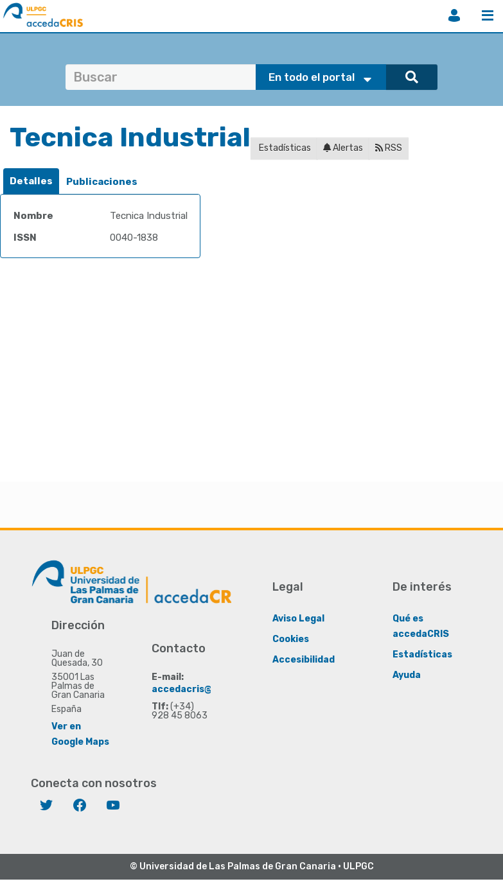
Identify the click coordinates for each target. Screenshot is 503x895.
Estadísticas (284, 148)
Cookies (290, 639)
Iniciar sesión (454, 15)
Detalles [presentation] (31, 181)
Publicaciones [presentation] (101, 181)
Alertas (343, 148)
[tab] (31, 181)
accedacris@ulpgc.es (201, 689)
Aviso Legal (298, 618)
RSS (388, 148)
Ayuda (407, 675)
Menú (487, 15)
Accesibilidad (303, 659)
